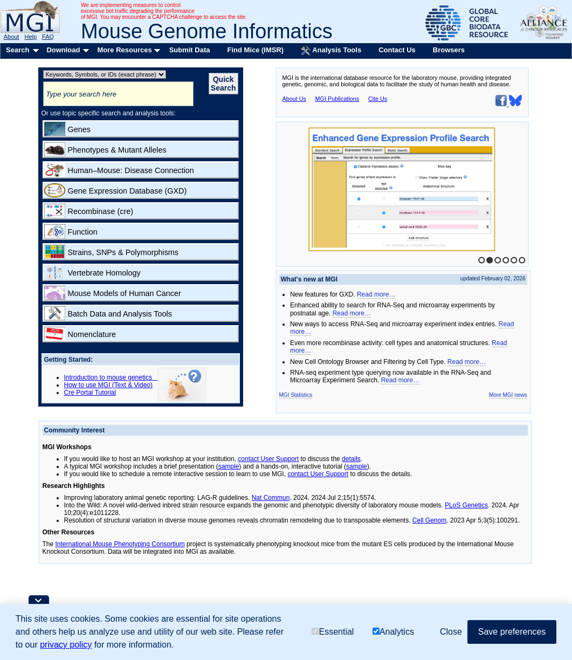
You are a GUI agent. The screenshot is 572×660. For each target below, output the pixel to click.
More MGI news (508, 395)
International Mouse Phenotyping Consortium (120, 544)
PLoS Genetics (466, 505)
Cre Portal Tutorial (90, 392)
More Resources (124, 50)
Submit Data (189, 50)
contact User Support (268, 459)
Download (63, 50)
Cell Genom (429, 520)
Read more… (376, 294)
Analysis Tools (331, 51)
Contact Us (397, 50)
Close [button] (451, 631)
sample (228, 466)
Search (17, 50)
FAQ (48, 36)
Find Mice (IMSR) (255, 50)
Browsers (449, 50)
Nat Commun (271, 497)
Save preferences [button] (512, 631)
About (11, 36)
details (351, 459)
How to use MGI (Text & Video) (108, 385)
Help (30, 36)
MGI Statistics (296, 395)
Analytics (393, 631)
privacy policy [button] (66, 644)
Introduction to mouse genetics (110, 377)
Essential (333, 631)
